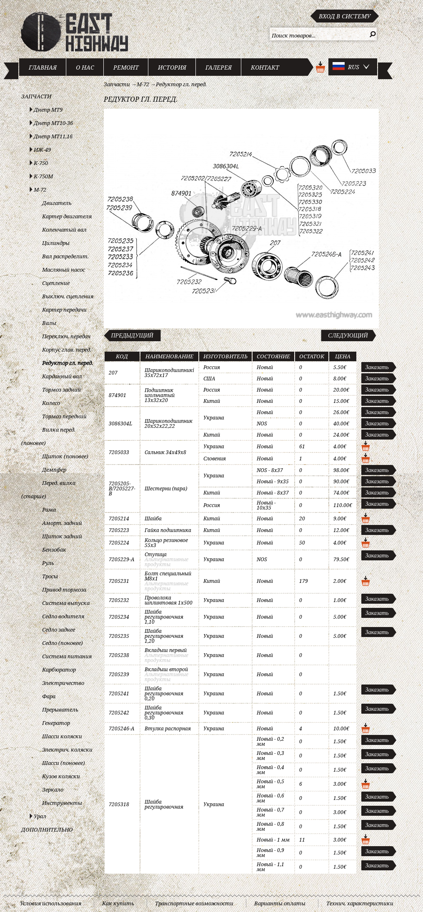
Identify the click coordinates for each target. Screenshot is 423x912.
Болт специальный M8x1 (168, 576)
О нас (85, 67)
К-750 (41, 163)
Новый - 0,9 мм (270, 853)
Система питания (67, 656)
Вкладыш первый (166, 650)
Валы (49, 323)
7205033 (119, 452)
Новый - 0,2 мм (270, 741)
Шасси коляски (62, 736)
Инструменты (62, 803)
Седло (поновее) (62, 643)
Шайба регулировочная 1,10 (164, 616)
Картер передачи (64, 309)
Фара (48, 696)
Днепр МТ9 (48, 109)
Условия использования (50, 903)
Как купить (118, 903)
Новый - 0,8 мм (270, 826)
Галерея (218, 67)
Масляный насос (63, 269)
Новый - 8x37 (273, 492)
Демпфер (54, 469)
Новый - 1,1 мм (270, 867)
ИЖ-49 (42, 149)
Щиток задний (62, 536)
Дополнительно (47, 829)
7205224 (119, 542)
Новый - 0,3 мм (270, 756)
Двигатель (57, 203)
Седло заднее (58, 629)
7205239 (119, 674)
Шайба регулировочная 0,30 (164, 712)
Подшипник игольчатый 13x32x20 (160, 395)
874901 (117, 395)
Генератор (56, 723)
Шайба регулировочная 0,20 (164, 693)
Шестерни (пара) (166, 488)
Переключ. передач (66, 336)
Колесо (51, 403)
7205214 (119, 518)
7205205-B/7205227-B (122, 488)
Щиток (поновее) (65, 456)
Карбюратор (59, 669)
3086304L (120, 423)
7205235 (119, 636)
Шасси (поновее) (63, 763)
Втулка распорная (168, 728)
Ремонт (126, 67)
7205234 (119, 616)
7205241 (119, 693)
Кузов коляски (61, 776)
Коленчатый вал (64, 229)
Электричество (63, 683)
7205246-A (121, 728)
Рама (49, 509)
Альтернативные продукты (166, 562)
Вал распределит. (65, 256)
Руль (48, 563)
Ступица (156, 554)
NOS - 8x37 (270, 470)
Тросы (50, 576)
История (172, 67)
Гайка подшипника (168, 530)
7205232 (119, 600)
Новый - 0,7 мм (270, 812)
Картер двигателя (67, 216)
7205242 (119, 712)
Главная (43, 67)
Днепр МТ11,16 (53, 136)
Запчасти (36, 96)
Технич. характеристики (359, 903)
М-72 (40, 189)
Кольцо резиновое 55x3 (166, 543)
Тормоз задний (61, 389)
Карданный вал (62, 376)
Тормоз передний (64, 416)
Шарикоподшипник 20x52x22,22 (169, 423)
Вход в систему (344, 16)
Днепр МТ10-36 (53, 123)
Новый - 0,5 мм (270, 784)
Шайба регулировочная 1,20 (164, 636)
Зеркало (52, 789)
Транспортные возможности (194, 903)
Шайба (153, 518)
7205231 (119, 581)
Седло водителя (63, 616)
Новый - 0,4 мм (270, 770)
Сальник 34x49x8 (165, 452)
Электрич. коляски (67, 749)
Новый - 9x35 (273, 481)
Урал (40, 816)
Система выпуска (66, 603)
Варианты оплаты (279, 903)
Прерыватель (60, 709)
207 (113, 372)
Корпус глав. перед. (66, 349)
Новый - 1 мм (273, 839)
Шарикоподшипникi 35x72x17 (169, 373)
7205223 (119, 530)
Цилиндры (56, 243)
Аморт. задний (62, 523)
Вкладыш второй (166, 669)
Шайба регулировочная (164, 804)
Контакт (265, 67)
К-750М (43, 176)
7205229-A (121, 559)
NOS (262, 423)
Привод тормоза (64, 589)
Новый (265, 367)
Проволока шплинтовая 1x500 (169, 600)
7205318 (119, 804)
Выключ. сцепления (67, 296)
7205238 (119, 655)
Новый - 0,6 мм (270, 798)
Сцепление (56, 283)
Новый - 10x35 (266, 505)
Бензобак (54, 549)
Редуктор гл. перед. (67, 363)
